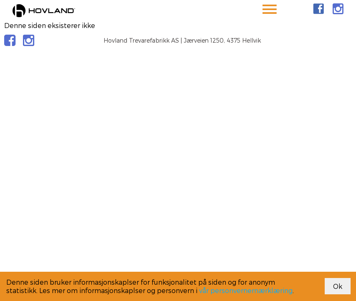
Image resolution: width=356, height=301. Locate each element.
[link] (318, 9)
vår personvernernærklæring (246, 290)
